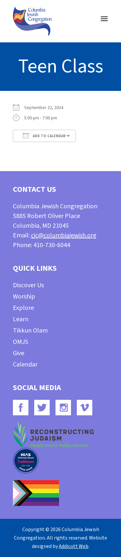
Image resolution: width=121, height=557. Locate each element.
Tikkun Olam (30, 330)
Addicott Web (73, 546)
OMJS (20, 341)
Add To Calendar (44, 135)
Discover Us (28, 285)
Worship (24, 296)
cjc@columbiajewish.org (63, 235)
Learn (20, 319)
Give (18, 353)
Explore (23, 307)
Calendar (25, 364)
